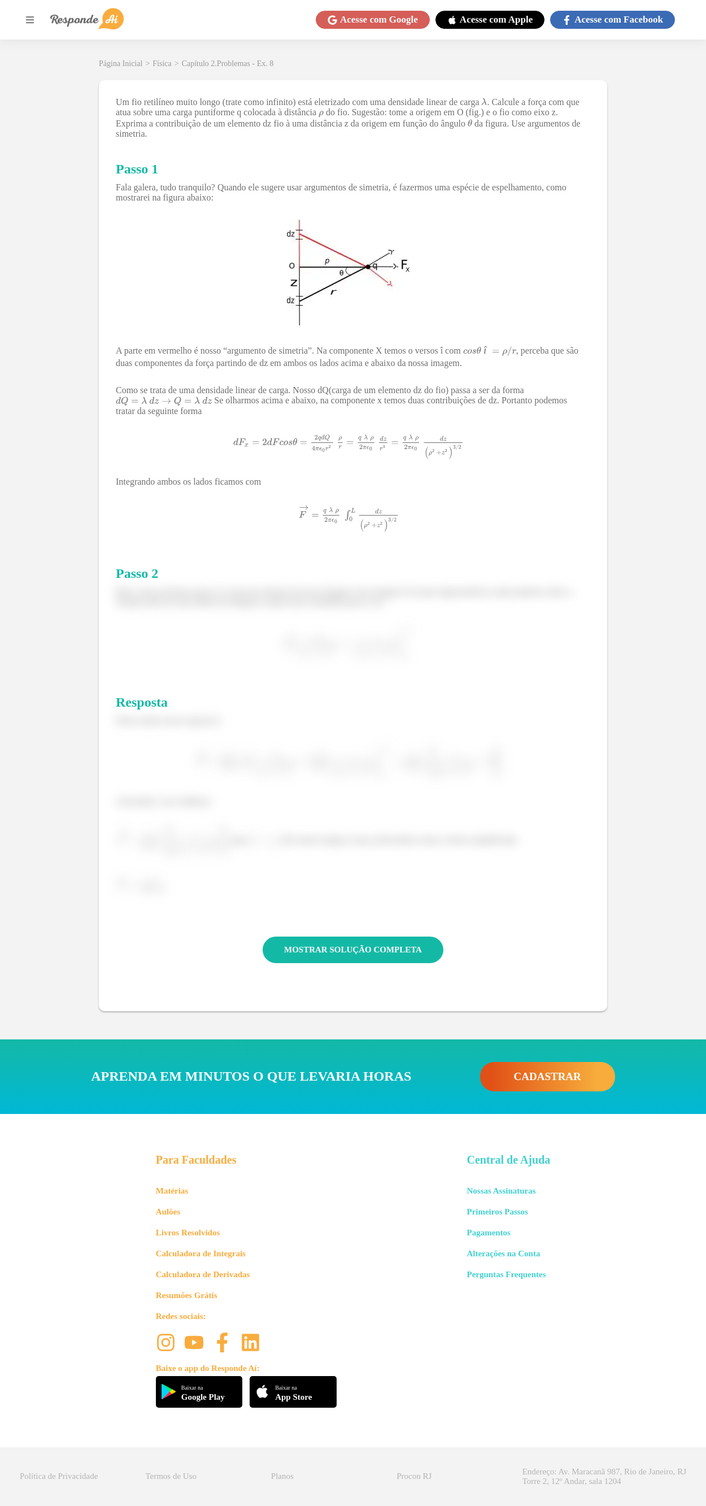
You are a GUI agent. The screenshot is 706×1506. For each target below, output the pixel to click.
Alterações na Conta (503, 1253)
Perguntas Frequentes (506, 1274)
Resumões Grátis (186, 1295)
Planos (282, 1476)
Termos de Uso (171, 1476)
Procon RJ (414, 1476)
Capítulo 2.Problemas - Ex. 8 (228, 63)
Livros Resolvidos (188, 1232)
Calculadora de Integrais (201, 1253)
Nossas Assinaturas (501, 1190)
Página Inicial (120, 63)
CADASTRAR (547, 1076)
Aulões (168, 1211)
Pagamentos (489, 1232)
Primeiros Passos (497, 1211)
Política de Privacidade (59, 1476)
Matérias (172, 1190)
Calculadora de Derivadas (203, 1274)
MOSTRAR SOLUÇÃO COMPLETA (353, 949)
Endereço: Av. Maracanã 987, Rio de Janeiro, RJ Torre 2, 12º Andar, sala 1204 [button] (604, 1476)
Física (161, 63)
